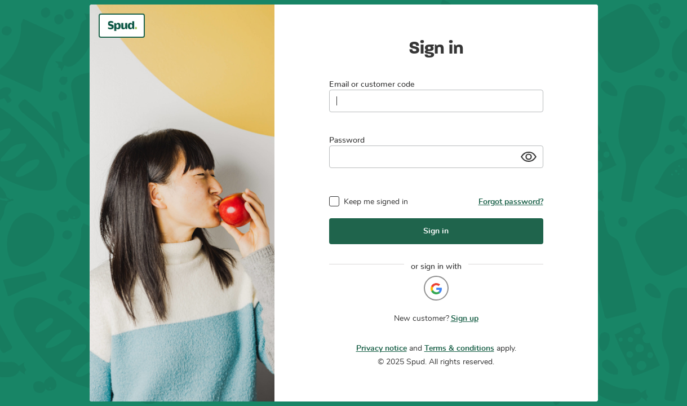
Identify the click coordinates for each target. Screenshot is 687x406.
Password (347, 137)
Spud (415, 362)
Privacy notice (381, 348)
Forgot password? (510, 202)
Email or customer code (372, 82)
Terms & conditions (459, 348)
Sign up (464, 319)
